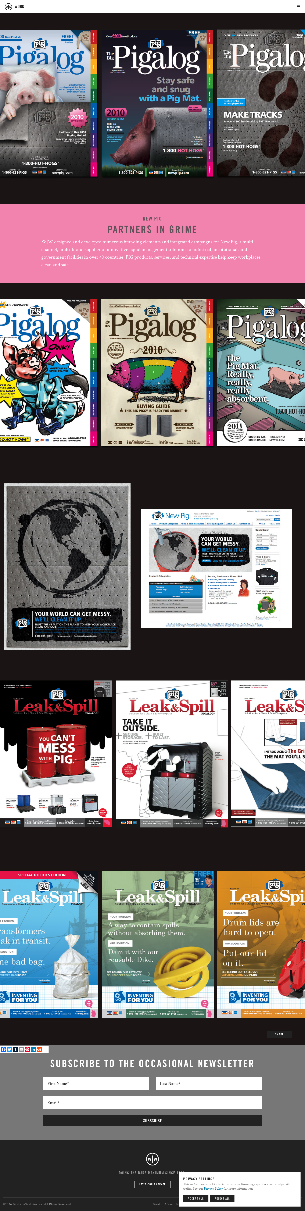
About (168, 1204)
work (19, 7)
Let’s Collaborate (152, 1184)
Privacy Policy (213, 1188)
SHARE (279, 1034)
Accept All (196, 1198)
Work (157, 1204)
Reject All (222, 1198)
